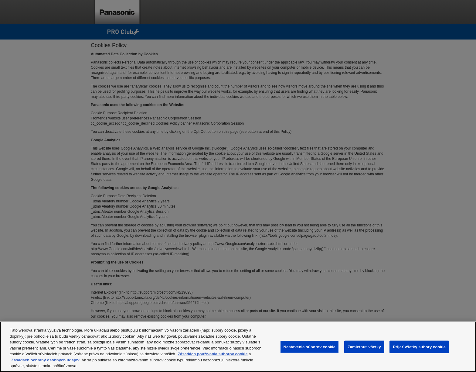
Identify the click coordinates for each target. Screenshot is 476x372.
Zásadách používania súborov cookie (212, 354)
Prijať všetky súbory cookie (419, 346)
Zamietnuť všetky (364, 346)
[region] (238, 346)
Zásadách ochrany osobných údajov (45, 360)
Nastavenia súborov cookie (310, 346)
